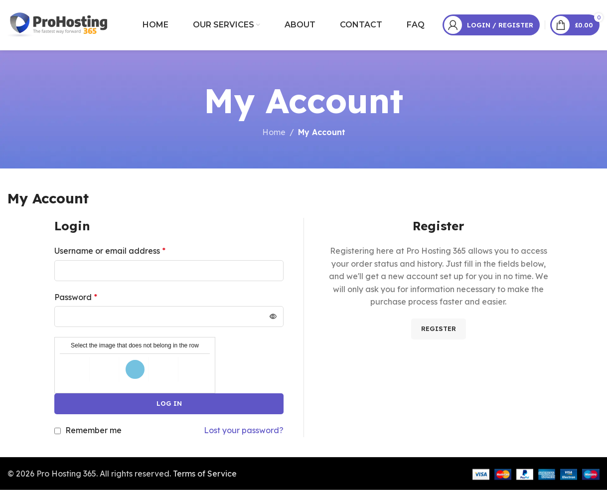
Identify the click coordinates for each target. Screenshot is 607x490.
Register (438, 328)
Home (274, 132)
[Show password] (273, 316)
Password (75, 297)
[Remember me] (57, 431)
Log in (169, 403)
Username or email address (109, 251)
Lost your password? (244, 430)
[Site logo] (58, 24)
